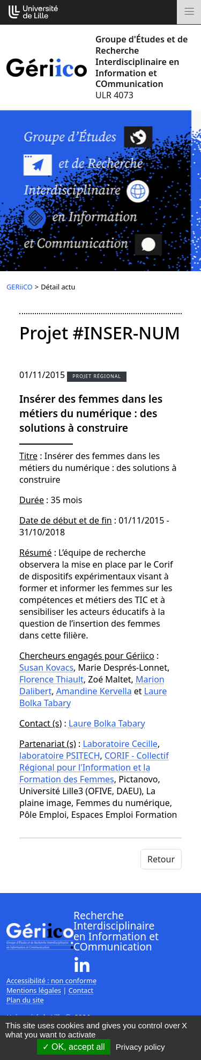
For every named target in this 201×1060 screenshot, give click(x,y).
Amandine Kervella (94, 691)
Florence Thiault (51, 679)
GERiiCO (19, 287)
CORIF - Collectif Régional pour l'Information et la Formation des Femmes (94, 767)
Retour (161, 859)
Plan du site (25, 1000)
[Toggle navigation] (189, 12)
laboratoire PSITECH (59, 755)
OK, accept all (73, 1046)
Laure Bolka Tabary (107, 723)
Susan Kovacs (46, 667)
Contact (81, 990)
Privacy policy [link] (140, 1046)
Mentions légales (33, 990)
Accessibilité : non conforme (51, 980)
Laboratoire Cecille (120, 744)
